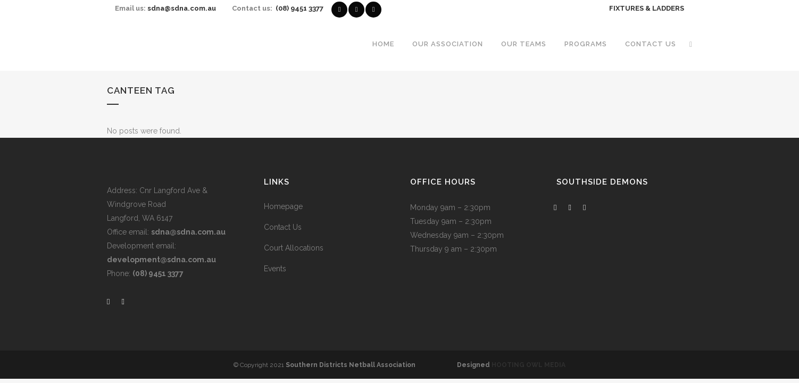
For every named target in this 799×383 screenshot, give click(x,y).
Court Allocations (293, 248)
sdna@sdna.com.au (181, 8)
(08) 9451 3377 (299, 8)
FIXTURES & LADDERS (646, 8)
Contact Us (283, 227)
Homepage (283, 206)
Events (275, 268)
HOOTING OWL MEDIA (528, 365)
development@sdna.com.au (161, 259)
